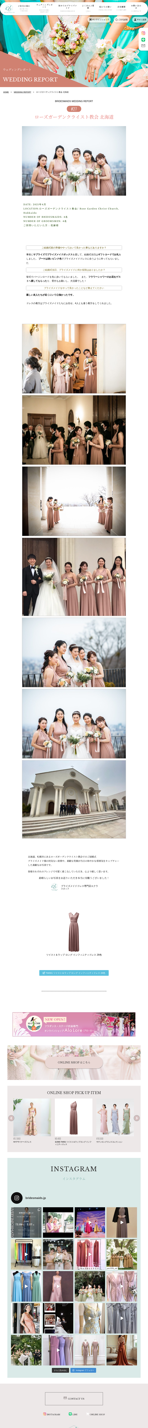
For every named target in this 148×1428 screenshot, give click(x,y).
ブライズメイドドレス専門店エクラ (79, 886)
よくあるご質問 (88, 8)
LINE (73, 1414)
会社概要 (121, 8)
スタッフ (65, 889)
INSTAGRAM (51, 1414)
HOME (6, 92)
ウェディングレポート (44, 8)
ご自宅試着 (121, 19)
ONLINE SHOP (95, 1414)
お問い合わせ (136, 8)
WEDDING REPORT (22, 92)
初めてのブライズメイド (68, 8)
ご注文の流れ (24, 8)
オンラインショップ (99, 19)
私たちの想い (105, 8)
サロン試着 (140, 19)
